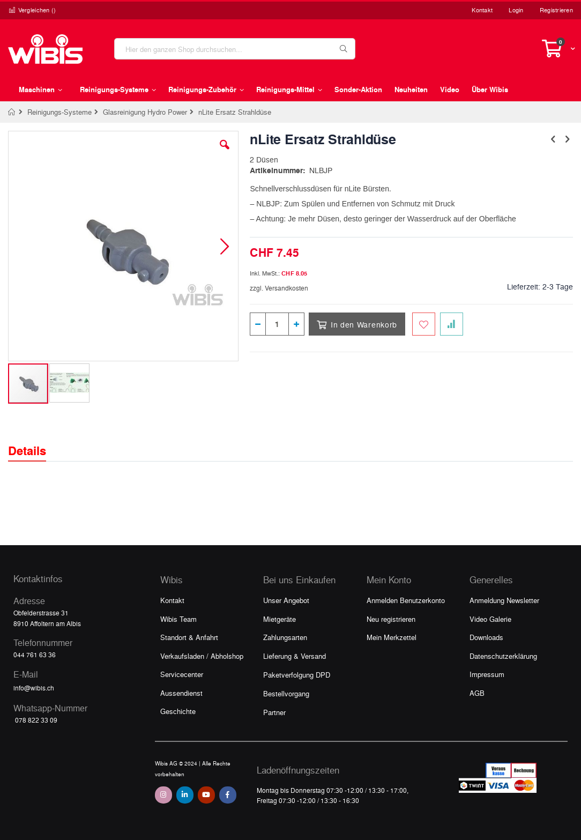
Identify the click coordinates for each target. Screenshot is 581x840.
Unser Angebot (286, 600)
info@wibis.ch (33, 688)
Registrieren (556, 10)
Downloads (486, 637)
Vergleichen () (32, 10)
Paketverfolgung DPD (296, 675)
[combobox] (234, 49)
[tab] (35, 441)
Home (12, 112)
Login (516, 10)
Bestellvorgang (286, 693)
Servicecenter (181, 674)
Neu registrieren (391, 619)
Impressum (487, 674)
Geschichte (178, 711)
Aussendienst (181, 693)
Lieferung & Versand (294, 656)
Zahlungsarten (285, 637)
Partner (274, 712)
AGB (477, 693)
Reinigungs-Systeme (59, 111)
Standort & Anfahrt (189, 637)
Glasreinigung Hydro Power (145, 111)
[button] (224, 152)
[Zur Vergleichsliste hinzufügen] (451, 324)
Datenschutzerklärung (503, 656)
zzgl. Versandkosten (279, 288)
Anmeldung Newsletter (504, 600)
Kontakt (482, 10)
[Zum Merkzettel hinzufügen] (423, 324)
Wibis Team (178, 619)
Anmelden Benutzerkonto (406, 600)
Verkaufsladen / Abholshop (201, 656)
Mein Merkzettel (391, 637)
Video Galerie (490, 619)
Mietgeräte (279, 619)
